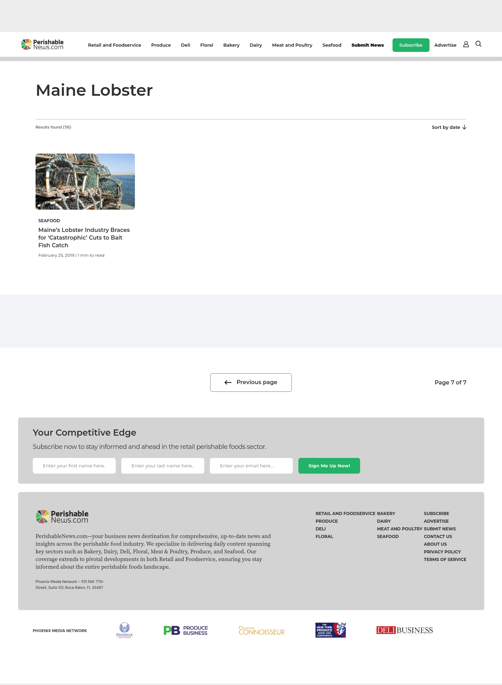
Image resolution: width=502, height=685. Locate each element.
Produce (161, 45)
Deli (185, 45)
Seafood (331, 45)
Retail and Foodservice (114, 45)
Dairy (256, 45)
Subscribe (411, 45)
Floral (206, 45)
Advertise (445, 45)
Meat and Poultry (292, 45)
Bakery (231, 45)
